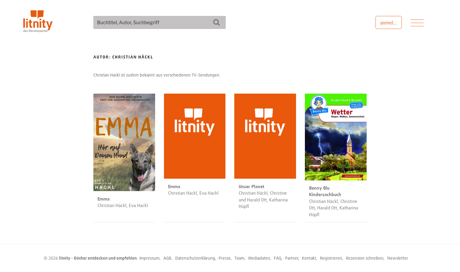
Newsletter (397, 257)
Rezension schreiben (364, 257)
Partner (291, 257)
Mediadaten (259, 257)
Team (239, 257)
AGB (167, 257)
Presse (225, 257)
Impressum (149, 257)
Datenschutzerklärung (195, 257)
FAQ (277, 257)
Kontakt (309, 257)
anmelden (390, 23)
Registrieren (331, 257)
